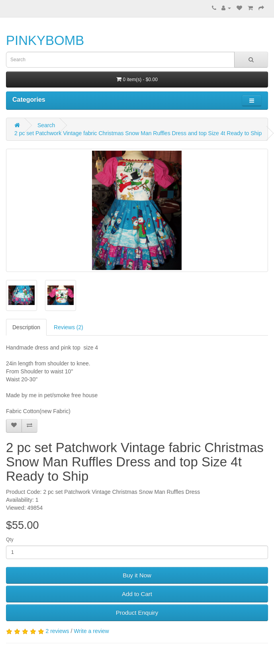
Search (46, 125)
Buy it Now (137, 575)
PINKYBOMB (45, 40)
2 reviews (57, 631)
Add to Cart (137, 593)
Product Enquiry (137, 612)
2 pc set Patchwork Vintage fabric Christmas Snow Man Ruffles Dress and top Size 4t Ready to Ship (138, 133)
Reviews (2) (68, 327)
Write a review (91, 631)
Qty (10, 539)
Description (26, 327)
